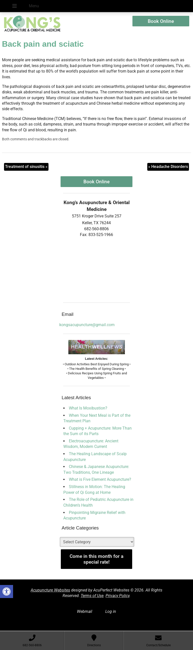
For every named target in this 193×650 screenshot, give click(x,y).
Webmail (84, 611)
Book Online (161, 21)
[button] (6, 591)
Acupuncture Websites (50, 590)
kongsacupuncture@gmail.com (87, 324)
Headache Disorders (168, 166)
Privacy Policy (117, 595)
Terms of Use (92, 595)
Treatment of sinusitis (26, 166)
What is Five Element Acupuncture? (100, 479)
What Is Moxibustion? (88, 408)
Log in (110, 611)
